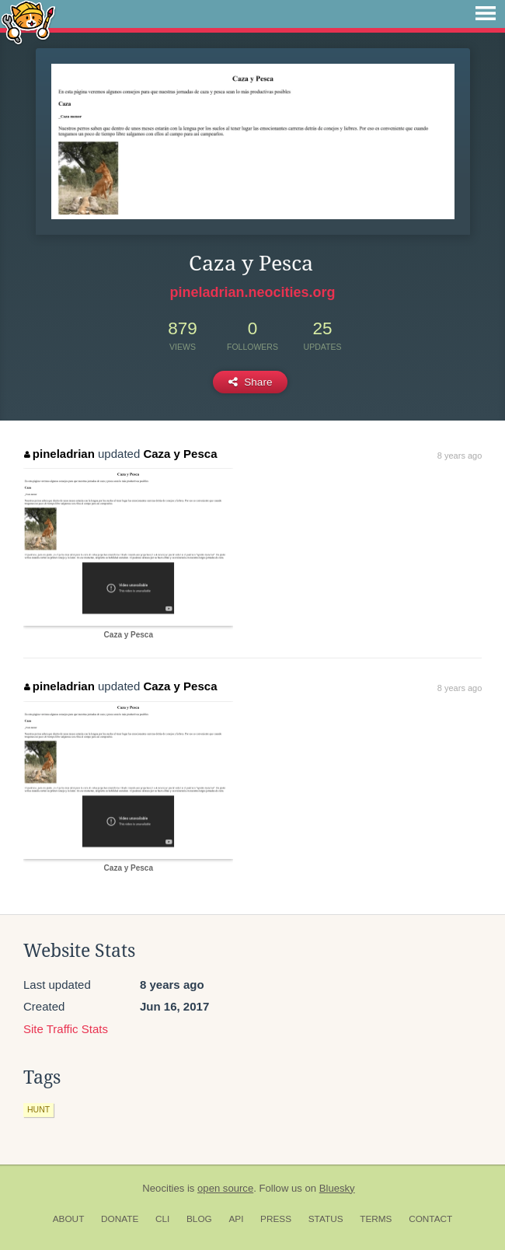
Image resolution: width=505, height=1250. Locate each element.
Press (275, 1218)
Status (325, 1218)
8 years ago (459, 455)
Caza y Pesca (180, 453)
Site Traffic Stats (65, 1028)
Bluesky (337, 1188)
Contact (430, 1218)
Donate (119, 1218)
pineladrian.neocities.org (252, 292)
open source (225, 1188)
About (69, 1218)
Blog (199, 1218)
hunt (38, 1109)
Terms (376, 1218)
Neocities (163, 1188)
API (235, 1218)
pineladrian (59, 453)
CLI (162, 1218)
